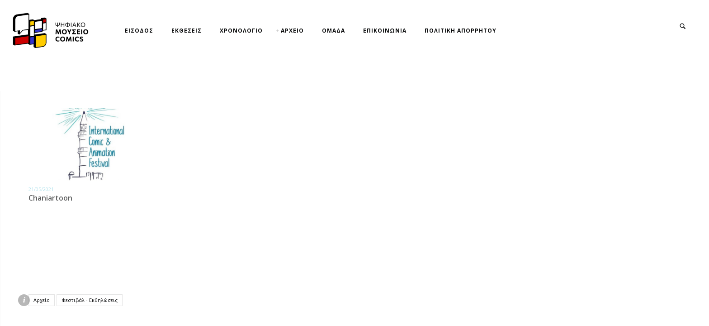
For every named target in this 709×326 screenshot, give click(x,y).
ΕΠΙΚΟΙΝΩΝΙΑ (384, 30)
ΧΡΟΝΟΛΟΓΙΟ (241, 30)
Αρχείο (41, 300)
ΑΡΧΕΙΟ (292, 30)
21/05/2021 (41, 189)
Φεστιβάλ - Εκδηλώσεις (89, 300)
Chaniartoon (50, 198)
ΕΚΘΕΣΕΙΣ (186, 30)
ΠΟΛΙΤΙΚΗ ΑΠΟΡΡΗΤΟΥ (460, 30)
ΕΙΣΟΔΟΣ (139, 30)
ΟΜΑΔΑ (333, 30)
